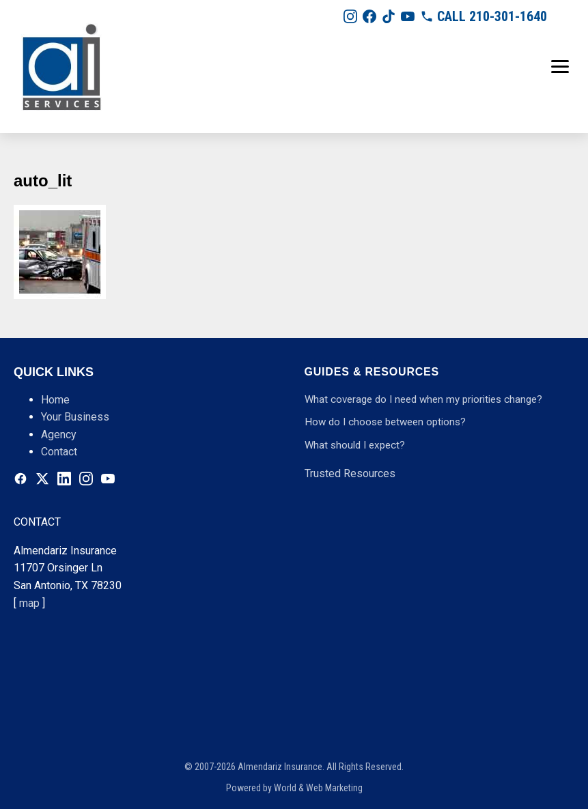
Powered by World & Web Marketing (294, 787)
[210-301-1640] (483, 16)
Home (55, 399)
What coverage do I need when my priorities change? (423, 399)
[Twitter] (42, 478)
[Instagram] (350, 16)
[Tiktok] (388, 16)
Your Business (75, 416)
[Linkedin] (64, 478)
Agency (58, 434)
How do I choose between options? (385, 422)
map (29, 603)
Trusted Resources (350, 473)
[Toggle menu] (560, 66)
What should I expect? (355, 445)
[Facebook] (369, 16)
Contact (59, 451)
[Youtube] (408, 16)
